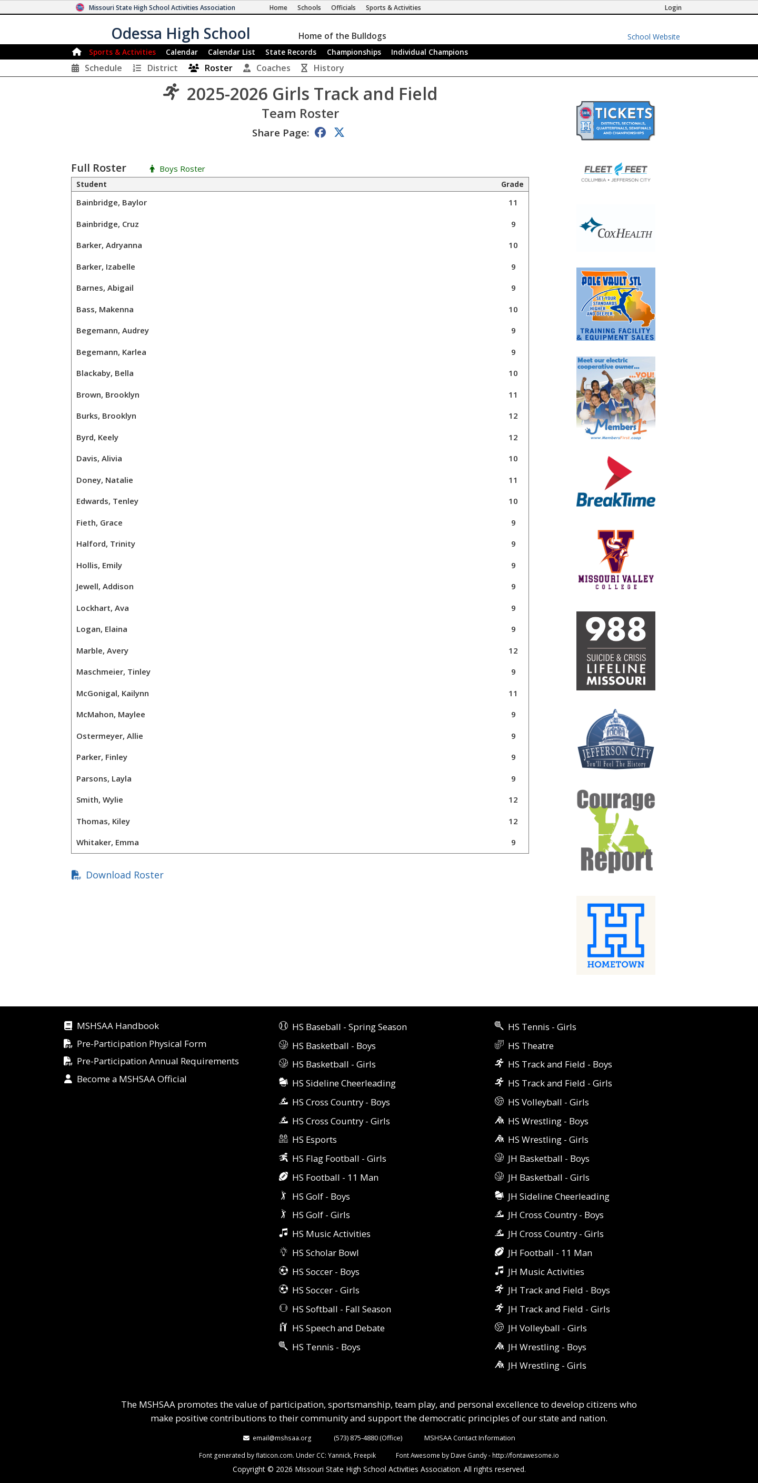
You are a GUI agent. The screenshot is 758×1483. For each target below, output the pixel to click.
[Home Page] (278, 8)
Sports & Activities (122, 52)
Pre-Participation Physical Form (141, 1044)
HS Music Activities (331, 1234)
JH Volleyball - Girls (547, 1328)
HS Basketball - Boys (334, 1046)
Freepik (365, 1455)
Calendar (182, 52)
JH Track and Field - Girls (559, 1309)
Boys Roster (182, 168)
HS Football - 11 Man (335, 1177)
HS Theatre (531, 1046)
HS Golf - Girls (321, 1215)
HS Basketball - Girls (334, 1064)
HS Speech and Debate (338, 1328)
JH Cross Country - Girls (556, 1234)
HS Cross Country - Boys (341, 1102)
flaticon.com (274, 1455)
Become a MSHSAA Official (132, 1079)
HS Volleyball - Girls (548, 1102)
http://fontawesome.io (525, 1455)
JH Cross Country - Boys (556, 1215)
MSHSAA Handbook (118, 1026)
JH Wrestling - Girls (547, 1365)
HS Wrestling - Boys (548, 1121)
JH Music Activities (546, 1272)
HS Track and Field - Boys (560, 1064)
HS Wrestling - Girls (548, 1139)
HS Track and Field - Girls (560, 1083)
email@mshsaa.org (282, 1437)
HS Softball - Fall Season (341, 1309)
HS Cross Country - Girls (341, 1121)
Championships (354, 52)
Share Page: (280, 132)
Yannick (339, 1455)
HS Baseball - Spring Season (349, 1027)
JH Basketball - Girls (549, 1177)
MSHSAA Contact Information (469, 1437)
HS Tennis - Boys (326, 1347)
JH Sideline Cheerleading (559, 1196)
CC (320, 1455)
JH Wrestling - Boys (547, 1347)
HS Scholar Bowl (325, 1253)
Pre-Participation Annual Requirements (158, 1061)
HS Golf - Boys (321, 1196)
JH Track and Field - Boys (559, 1290)
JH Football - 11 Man (550, 1253)
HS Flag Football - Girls (339, 1158)
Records (290, 52)
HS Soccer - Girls (326, 1290)
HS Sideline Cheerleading (344, 1083)
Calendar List (231, 52)
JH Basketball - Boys (549, 1158)
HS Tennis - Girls (542, 1027)
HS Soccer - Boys (326, 1272)
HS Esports (314, 1139)
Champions (429, 52)
